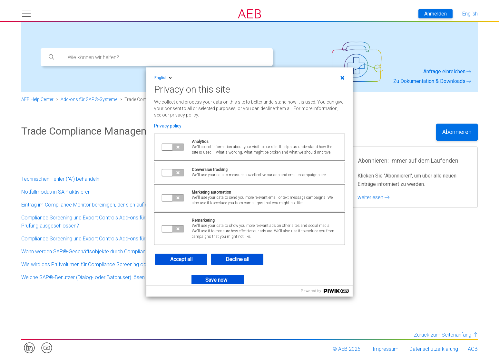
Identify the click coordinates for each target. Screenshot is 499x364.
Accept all (181, 259)
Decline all (237, 259)
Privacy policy (167, 125)
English (163, 77)
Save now (216, 280)
